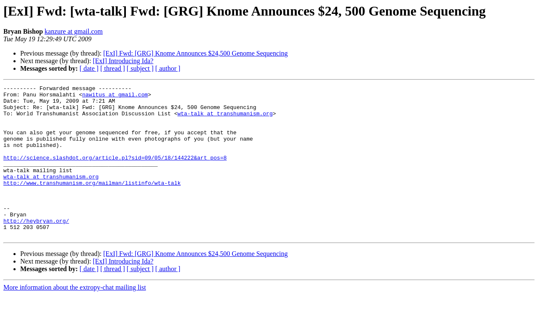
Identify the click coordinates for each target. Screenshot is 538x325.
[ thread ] (112, 68)
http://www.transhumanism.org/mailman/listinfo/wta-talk (92, 203)
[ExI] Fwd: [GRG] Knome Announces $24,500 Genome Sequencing (195, 53)
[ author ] (168, 68)
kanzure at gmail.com (74, 31)
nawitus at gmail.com (115, 97)
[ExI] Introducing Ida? (123, 60)
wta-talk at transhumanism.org (224, 119)
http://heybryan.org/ (36, 248)
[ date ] (89, 68)
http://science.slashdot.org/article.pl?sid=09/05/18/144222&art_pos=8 (114, 172)
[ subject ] (140, 68)
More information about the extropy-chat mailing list (74, 317)
